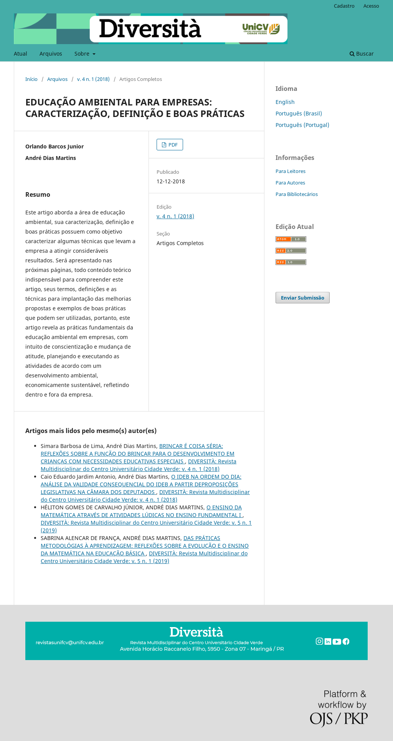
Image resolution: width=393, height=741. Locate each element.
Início (31, 79)
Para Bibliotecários (297, 194)
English (285, 101)
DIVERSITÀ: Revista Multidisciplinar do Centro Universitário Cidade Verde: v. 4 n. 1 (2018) (138, 465)
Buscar (362, 53)
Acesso (371, 5)
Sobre (82, 53)
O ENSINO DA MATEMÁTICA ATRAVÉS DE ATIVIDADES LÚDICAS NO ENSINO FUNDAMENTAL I (142, 511)
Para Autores (290, 182)
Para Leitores (290, 171)
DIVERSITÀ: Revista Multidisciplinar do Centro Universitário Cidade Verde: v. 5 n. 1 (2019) (144, 557)
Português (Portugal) (302, 124)
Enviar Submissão (302, 297)
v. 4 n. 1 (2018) (93, 79)
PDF (172, 144)
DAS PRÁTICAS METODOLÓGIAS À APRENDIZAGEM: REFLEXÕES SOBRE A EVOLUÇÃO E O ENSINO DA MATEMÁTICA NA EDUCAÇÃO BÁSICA (145, 545)
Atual (20, 53)
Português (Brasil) (299, 113)
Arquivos (51, 53)
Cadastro (344, 5)
